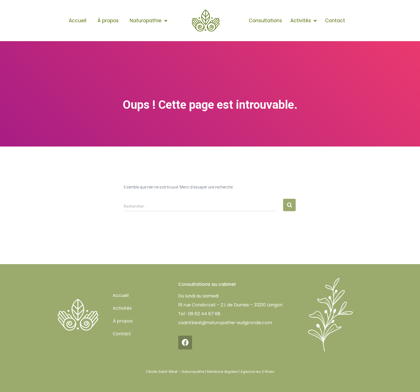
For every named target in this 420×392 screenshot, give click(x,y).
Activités (303, 21)
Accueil (77, 20)
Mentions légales (222, 371)
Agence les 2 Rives (257, 371)
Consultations (265, 20)
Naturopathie (148, 21)
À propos (108, 20)
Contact (335, 20)
